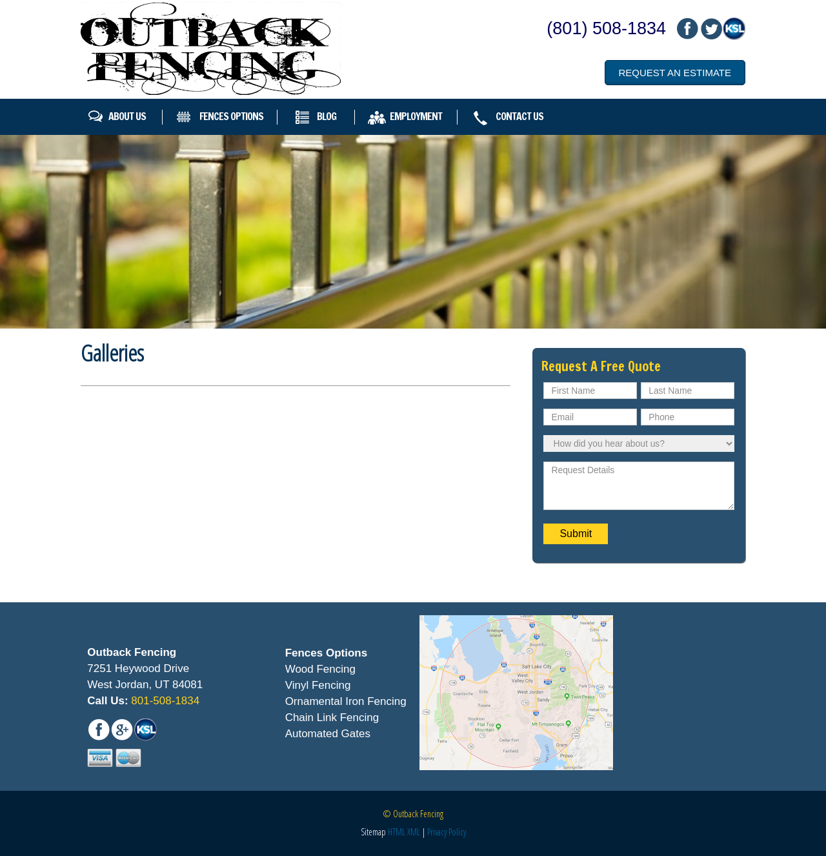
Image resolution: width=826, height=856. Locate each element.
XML (413, 832)
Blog (326, 116)
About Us (127, 116)
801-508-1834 (164, 701)
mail (710, 29)
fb (687, 29)
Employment (416, 116)
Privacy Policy (446, 832)
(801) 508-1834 (606, 28)
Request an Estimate (675, 72)
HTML (396, 832)
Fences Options (231, 116)
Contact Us (519, 116)
